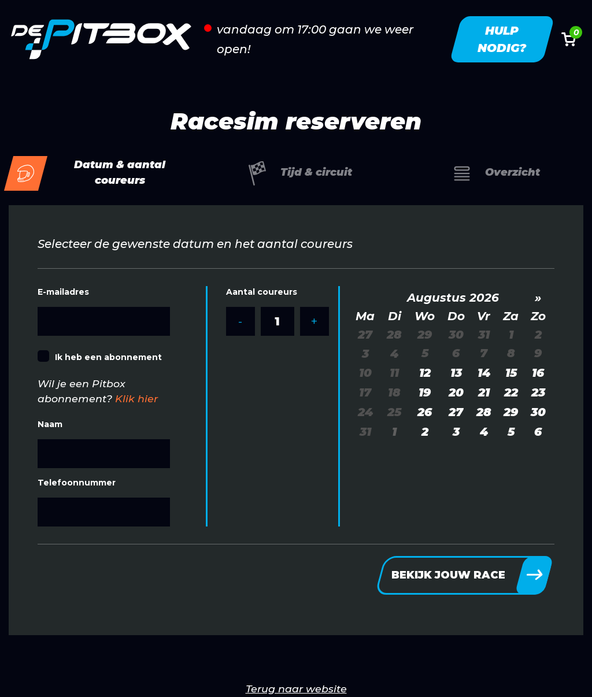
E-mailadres (63, 292)
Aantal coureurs (261, 292)
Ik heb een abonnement (108, 357)
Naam (50, 424)
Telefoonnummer (77, 482)
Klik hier (136, 398)
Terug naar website (296, 689)
